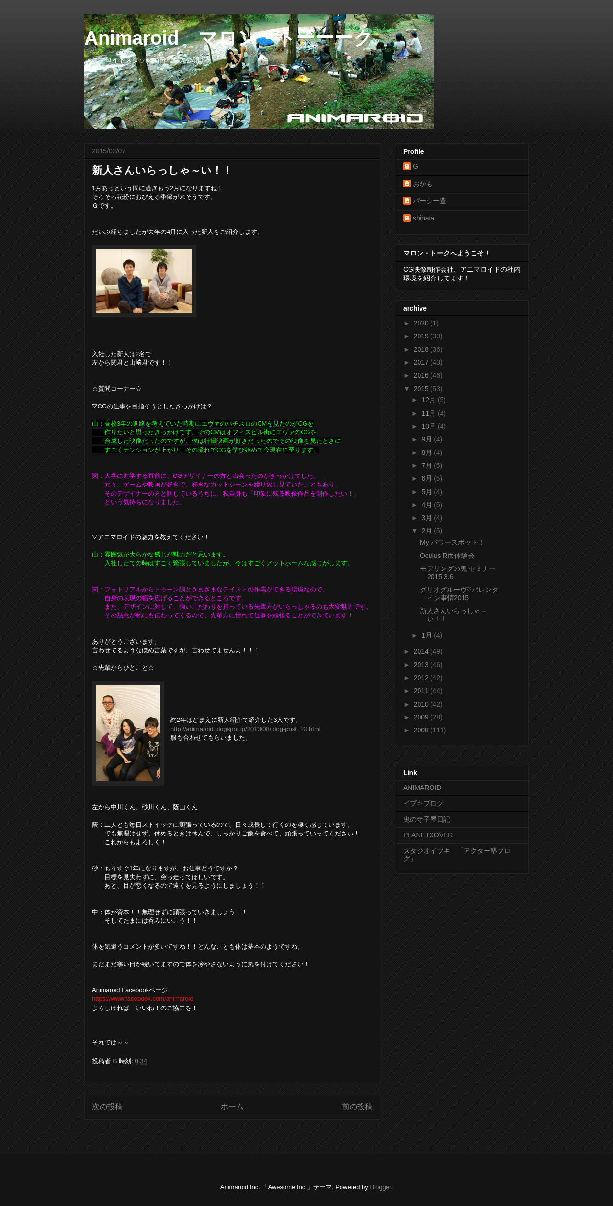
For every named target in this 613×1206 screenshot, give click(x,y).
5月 (427, 492)
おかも (423, 183)
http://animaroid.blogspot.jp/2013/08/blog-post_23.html (245, 728)
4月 (427, 505)
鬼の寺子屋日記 (426, 819)
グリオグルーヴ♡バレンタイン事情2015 (459, 594)
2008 (422, 730)
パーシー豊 (429, 201)
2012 (422, 678)
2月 (427, 530)
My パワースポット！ (452, 542)
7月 (427, 465)
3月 (427, 518)
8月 (427, 452)
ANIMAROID (422, 787)
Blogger (380, 1187)
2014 (422, 651)
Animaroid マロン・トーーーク (228, 37)
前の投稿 (357, 1106)
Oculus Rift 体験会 (447, 555)
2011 (422, 691)
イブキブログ (423, 803)
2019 (422, 336)
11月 (429, 413)
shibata (423, 218)
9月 (427, 439)
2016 (422, 375)
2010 (422, 704)
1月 (427, 635)
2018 (422, 349)
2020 (422, 323)
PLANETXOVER (428, 835)
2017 (422, 362)
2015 (422, 389)
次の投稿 (107, 1106)
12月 (429, 400)
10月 (429, 426)
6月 (427, 478)
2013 (422, 665)
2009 (422, 717)
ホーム (232, 1106)
